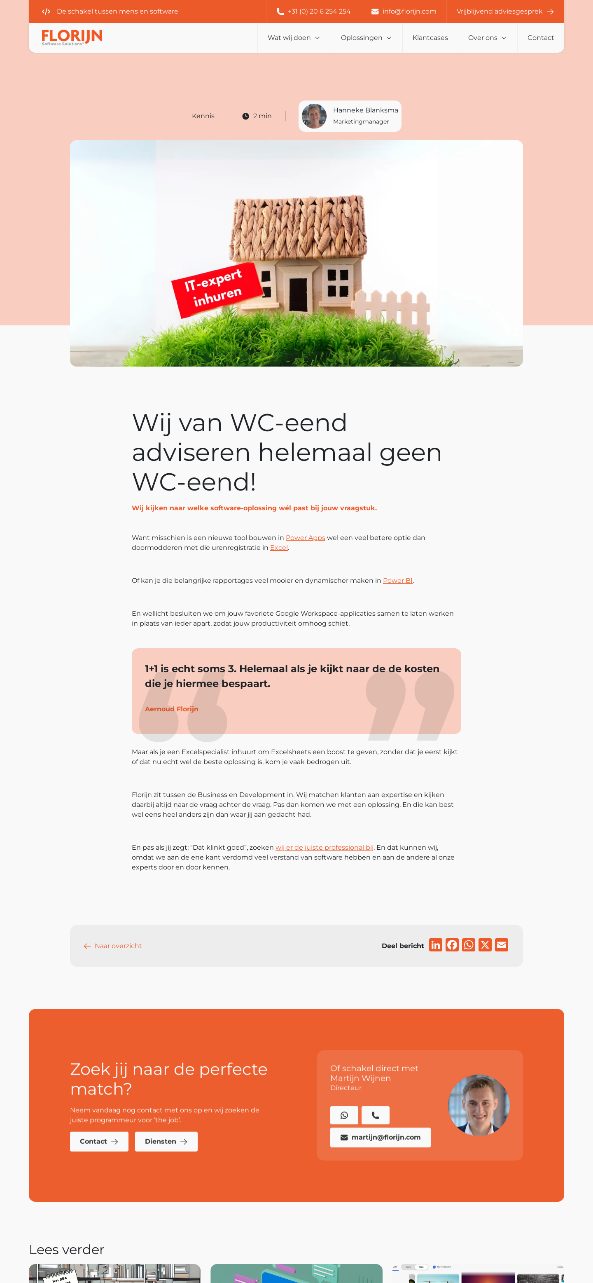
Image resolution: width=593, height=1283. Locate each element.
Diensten (166, 1158)
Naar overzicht (112, 946)
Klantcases (430, 38)
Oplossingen (362, 38)
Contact (541, 38)
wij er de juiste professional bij (324, 847)
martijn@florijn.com (380, 1154)
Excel (279, 548)
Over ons (482, 38)
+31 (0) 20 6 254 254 (313, 11)
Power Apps (305, 538)
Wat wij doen (289, 38)
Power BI (398, 580)
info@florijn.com (404, 11)
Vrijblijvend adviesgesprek (505, 11)
